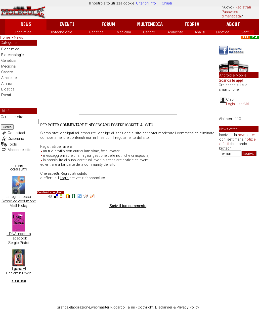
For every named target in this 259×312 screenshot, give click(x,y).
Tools (12, 144)
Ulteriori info (146, 3)
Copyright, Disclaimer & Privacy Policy (168, 307)
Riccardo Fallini (122, 307)
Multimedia (150, 24)
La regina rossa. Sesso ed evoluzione (18, 198)
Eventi (67, 24)
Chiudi (167, 3)
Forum (108, 24)
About (233, 24)
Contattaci (16, 133)
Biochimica (22, 32)
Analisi (200, 32)
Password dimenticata (231, 13)
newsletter (246, 135)
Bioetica (222, 32)
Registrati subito (74, 173)
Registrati (243, 7)
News (26, 24)
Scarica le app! (231, 80)
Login (64, 178)
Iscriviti (243, 104)
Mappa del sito (20, 150)
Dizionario (16, 138)
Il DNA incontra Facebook (19, 236)
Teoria (191, 24)
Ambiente (175, 32)
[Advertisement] (127, 77)
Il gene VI (18, 268)
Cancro (149, 32)
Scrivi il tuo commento (127, 206)
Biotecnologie (61, 32)
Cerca (7, 127)
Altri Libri (19, 281)
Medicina (124, 32)
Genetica (96, 32)
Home (5, 37)
